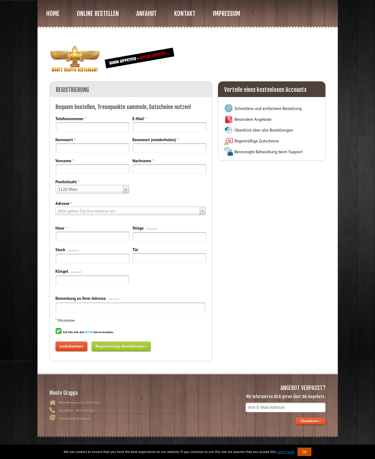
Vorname (63, 160)
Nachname (141, 160)
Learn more (286, 451)
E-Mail (138, 118)
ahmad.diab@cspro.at (74, 418)
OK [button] (304, 451)
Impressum (226, 13)
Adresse (63, 203)
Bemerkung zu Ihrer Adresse (81, 298)
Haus (60, 228)
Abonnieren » (310, 421)
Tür (135, 249)
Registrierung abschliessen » (121, 346)
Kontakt (184, 13)
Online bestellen (98, 13)
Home (52, 13)
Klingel (62, 271)
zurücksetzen (71, 346)
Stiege (138, 228)
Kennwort (64, 139)
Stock (60, 249)
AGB (88, 332)
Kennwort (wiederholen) (154, 139)
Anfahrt (146, 13)
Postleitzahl (66, 181)
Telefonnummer (70, 118)
